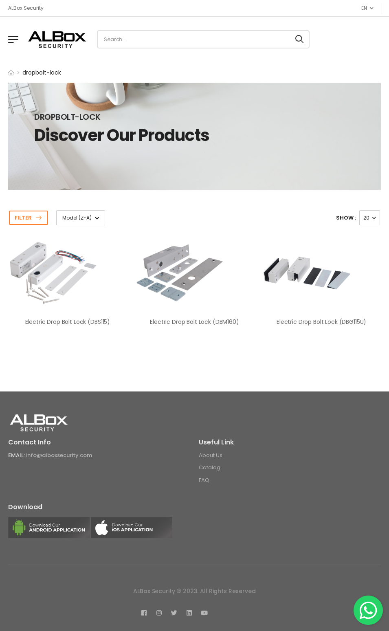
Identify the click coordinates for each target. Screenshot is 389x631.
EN (364, 7)
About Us (210, 455)
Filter (23, 218)
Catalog (209, 467)
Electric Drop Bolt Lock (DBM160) (194, 322)
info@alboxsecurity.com (59, 455)
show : (346, 218)
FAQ (204, 480)
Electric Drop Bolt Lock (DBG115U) (321, 322)
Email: (16, 455)
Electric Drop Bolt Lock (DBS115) (67, 322)
